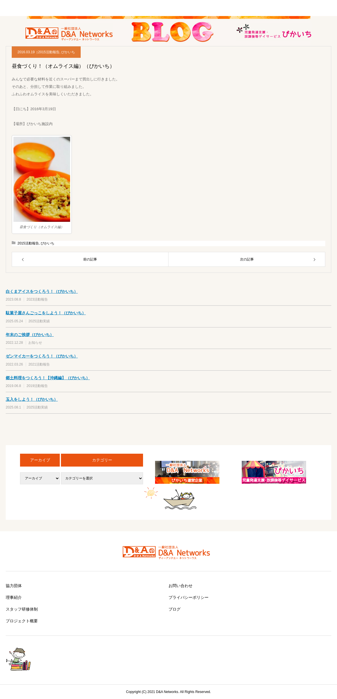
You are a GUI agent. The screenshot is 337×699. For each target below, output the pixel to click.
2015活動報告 (49, 52)
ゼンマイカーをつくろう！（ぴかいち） (42, 356)
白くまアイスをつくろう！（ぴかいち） (42, 291)
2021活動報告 (39, 364)
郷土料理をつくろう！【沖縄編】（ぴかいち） (48, 378)
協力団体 (14, 585)
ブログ (174, 609)
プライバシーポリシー (188, 597)
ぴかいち (68, 52)
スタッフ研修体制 (22, 609)
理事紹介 (14, 597)
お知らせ (35, 343)
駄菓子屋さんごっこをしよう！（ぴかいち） (46, 313)
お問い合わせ (180, 585)
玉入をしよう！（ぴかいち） (32, 399)
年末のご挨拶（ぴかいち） (30, 334)
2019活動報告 (37, 386)
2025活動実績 (39, 321)
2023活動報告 (37, 299)
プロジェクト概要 (22, 621)
